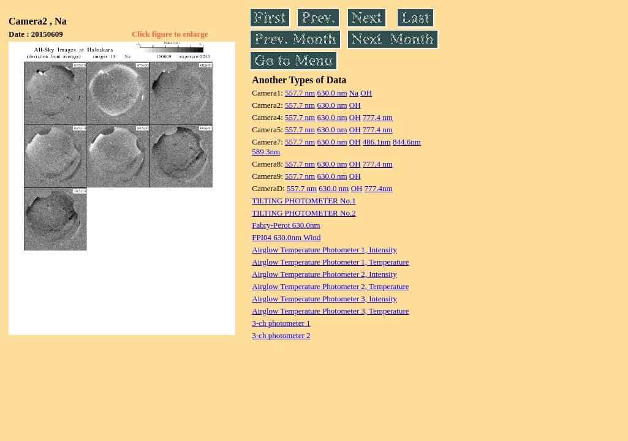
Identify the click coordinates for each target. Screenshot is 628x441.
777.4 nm (378, 117)
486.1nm (377, 141)
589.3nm (266, 151)
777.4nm (379, 188)
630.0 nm (332, 92)
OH (366, 92)
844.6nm (407, 141)
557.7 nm (300, 92)
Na (353, 92)
